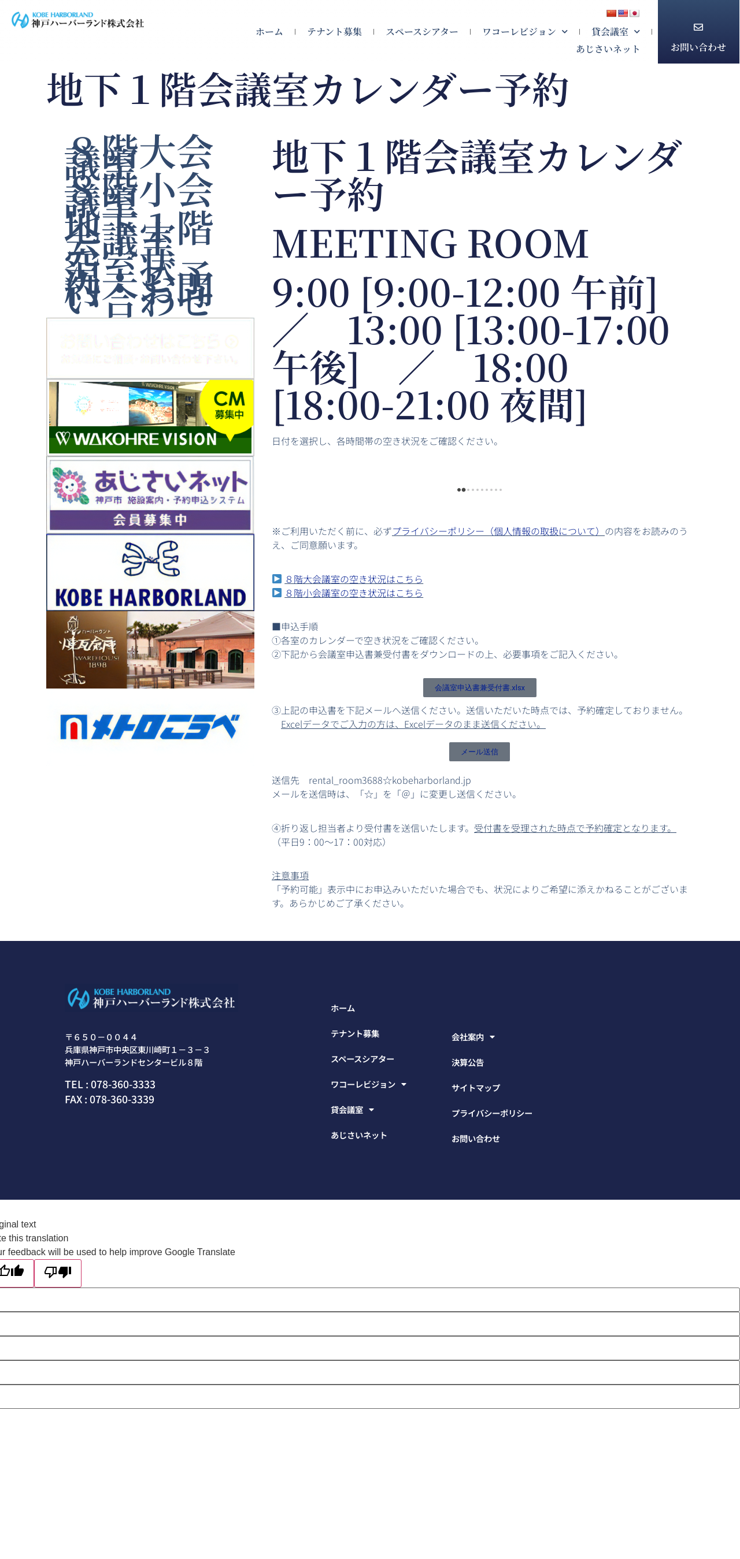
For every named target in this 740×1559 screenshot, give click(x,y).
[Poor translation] (58, 1273)
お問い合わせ (698, 47)
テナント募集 (334, 31)
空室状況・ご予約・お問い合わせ (139, 281)
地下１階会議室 (139, 232)
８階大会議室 (139, 155)
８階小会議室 (139, 193)
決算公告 (468, 1062)
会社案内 (473, 1037)
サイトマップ (476, 1087)
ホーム (269, 31)
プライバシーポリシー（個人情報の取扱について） (498, 531)
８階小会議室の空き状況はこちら (353, 593)
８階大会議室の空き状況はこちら (353, 579)
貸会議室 (615, 31)
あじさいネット (608, 48)
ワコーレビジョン (525, 31)
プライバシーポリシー (492, 1113)
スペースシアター (422, 31)
